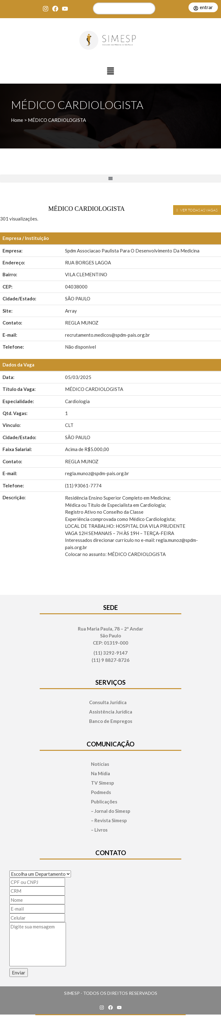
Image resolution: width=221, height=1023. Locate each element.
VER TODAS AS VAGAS (197, 210)
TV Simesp (102, 783)
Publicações (104, 801)
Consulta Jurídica (108, 702)
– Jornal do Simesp (110, 811)
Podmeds (101, 792)
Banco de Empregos (110, 721)
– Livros (99, 830)
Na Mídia (100, 773)
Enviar (18, 972)
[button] (110, 71)
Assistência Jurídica (110, 711)
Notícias (100, 764)
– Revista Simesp (109, 820)
